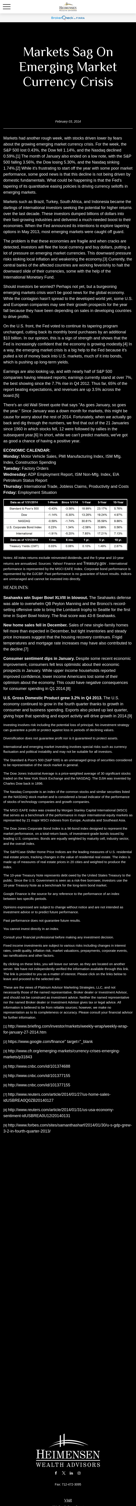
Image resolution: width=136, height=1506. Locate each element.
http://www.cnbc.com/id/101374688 (39, 1066)
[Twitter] (64, 1473)
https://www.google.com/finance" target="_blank (50, 1041)
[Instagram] (79, 1473)
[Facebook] (56, 1473)
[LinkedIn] (71, 1473)
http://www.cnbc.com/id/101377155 (39, 1075)
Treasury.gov (94, 563)
